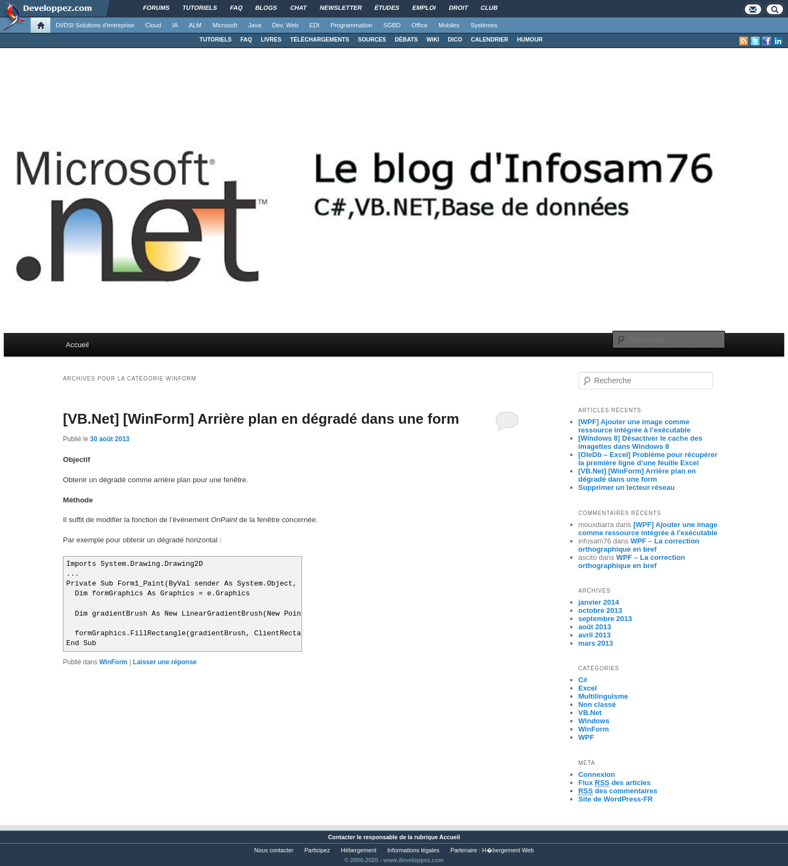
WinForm (113, 662)
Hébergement (358, 850)
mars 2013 (595, 643)
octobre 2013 (600, 610)
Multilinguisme (603, 696)
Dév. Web (285, 25)
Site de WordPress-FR (615, 799)
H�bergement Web (508, 850)
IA (175, 25)
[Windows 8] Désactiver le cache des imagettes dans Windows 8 (640, 442)
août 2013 (594, 627)
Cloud (153, 25)
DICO (455, 40)
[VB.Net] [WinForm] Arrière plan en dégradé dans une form (261, 419)
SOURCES (372, 40)
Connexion (596, 774)
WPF (586, 737)
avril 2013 (594, 635)
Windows (594, 721)
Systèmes (484, 25)
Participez (317, 850)
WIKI (432, 40)
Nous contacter (274, 850)
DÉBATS (406, 40)
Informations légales (413, 850)
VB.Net (590, 713)
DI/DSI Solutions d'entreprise (95, 25)
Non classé (597, 704)
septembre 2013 (605, 619)
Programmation (351, 25)
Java (255, 25)
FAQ (246, 40)
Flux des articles (614, 783)
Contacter (341, 837)
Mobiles (449, 25)
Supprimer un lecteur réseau (626, 487)
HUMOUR (530, 40)
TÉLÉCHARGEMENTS (319, 40)
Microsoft (224, 25)
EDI (314, 25)
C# (583, 680)
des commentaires (618, 791)
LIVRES (271, 40)
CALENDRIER (489, 40)
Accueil (77, 345)
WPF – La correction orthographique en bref (638, 545)
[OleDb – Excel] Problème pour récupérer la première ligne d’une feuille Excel (647, 458)
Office (419, 25)
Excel (587, 688)
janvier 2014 (598, 602)
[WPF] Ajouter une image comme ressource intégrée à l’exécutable (634, 426)
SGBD (392, 25)
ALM (195, 25)
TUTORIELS (216, 40)
